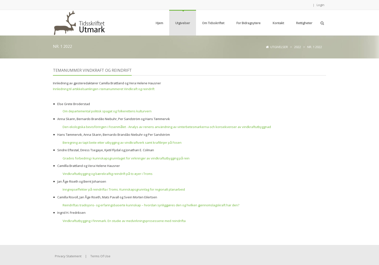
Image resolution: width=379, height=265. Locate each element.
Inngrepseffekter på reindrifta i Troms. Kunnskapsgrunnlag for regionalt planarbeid (124, 189)
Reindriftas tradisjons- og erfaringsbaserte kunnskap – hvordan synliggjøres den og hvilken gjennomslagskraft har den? (151, 205)
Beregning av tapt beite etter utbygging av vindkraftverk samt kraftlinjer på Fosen (122, 142)
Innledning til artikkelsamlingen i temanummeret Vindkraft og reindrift (103, 89)
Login (320, 5)
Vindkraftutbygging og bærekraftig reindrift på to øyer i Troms (108, 174)
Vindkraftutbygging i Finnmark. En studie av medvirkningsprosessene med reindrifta (124, 221)
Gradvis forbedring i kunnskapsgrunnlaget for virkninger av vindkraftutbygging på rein (126, 158)
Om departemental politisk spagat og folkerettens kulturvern (107, 111)
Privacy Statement (68, 256)
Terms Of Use (100, 256)
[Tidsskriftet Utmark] (79, 22)
